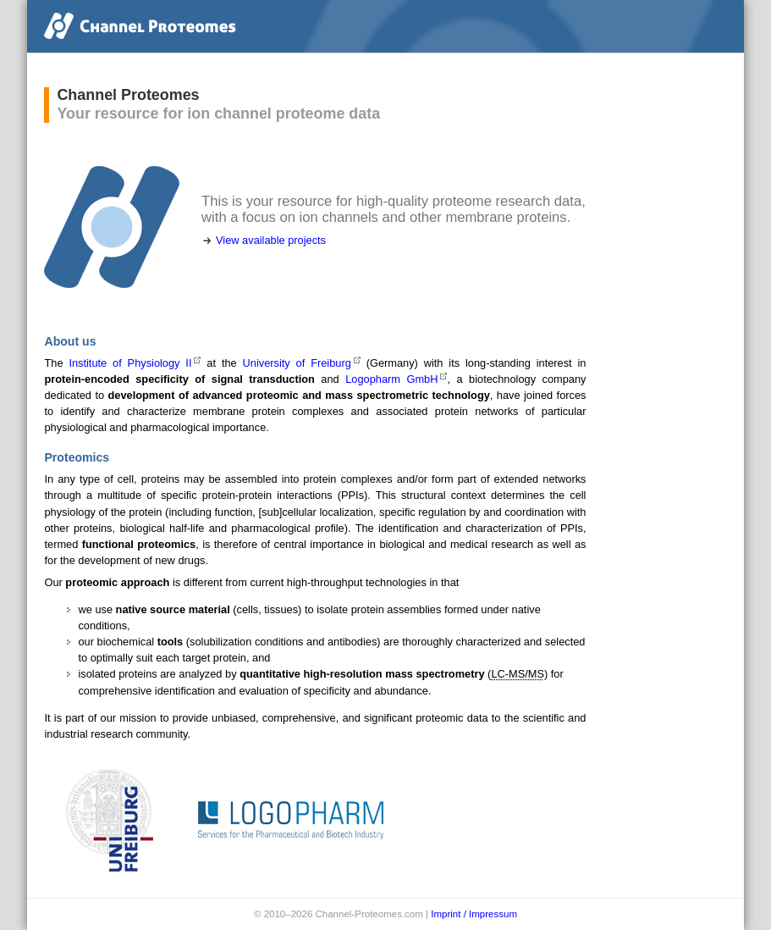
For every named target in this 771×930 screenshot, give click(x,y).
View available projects (271, 240)
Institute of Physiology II (130, 363)
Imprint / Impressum (474, 914)
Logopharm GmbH (391, 379)
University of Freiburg (297, 363)
